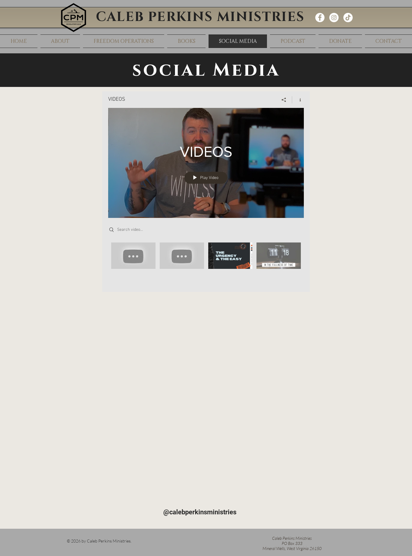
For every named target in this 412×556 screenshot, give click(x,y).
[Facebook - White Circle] (320, 17)
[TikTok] (348, 17)
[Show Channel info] (298, 99)
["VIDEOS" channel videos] (206, 263)
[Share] (284, 99)
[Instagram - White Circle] (334, 17)
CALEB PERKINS (156, 17)
